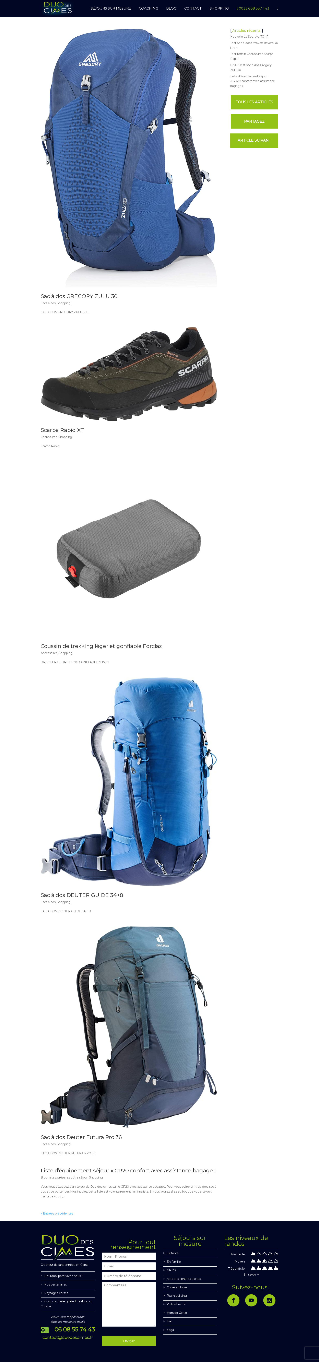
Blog (44, 1177)
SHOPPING (219, 8)
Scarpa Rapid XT (62, 430)
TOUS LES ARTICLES (254, 102)
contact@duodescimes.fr (68, 1337)
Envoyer (129, 1341)
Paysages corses (56, 1293)
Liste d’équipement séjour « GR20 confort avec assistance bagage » (129, 1170)
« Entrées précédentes (57, 1213)
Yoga (170, 1330)
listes (52, 1177)
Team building (177, 1296)
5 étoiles (172, 1253)
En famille (174, 1262)
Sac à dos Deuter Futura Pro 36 (81, 1137)
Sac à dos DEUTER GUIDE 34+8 (82, 895)
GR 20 (171, 1270)
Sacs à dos (48, 303)
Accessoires (49, 653)
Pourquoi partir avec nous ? (63, 1276)
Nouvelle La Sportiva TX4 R (249, 36)
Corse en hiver (177, 1287)
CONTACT (193, 8)
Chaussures (49, 437)
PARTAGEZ (254, 121)
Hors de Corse (177, 1313)
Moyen (240, 1261)
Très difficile (236, 1268)
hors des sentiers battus (184, 1279)
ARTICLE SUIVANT (254, 140)
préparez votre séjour (72, 1177)
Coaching (148, 8)
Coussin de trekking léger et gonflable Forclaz (101, 646)
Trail (169, 1321)
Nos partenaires (55, 1284)
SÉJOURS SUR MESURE (111, 8)
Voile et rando (176, 1304)
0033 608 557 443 (253, 8)
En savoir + (251, 1274)
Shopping (64, 303)
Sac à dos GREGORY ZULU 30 (79, 296)
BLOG (171, 8)
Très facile (238, 1254)
